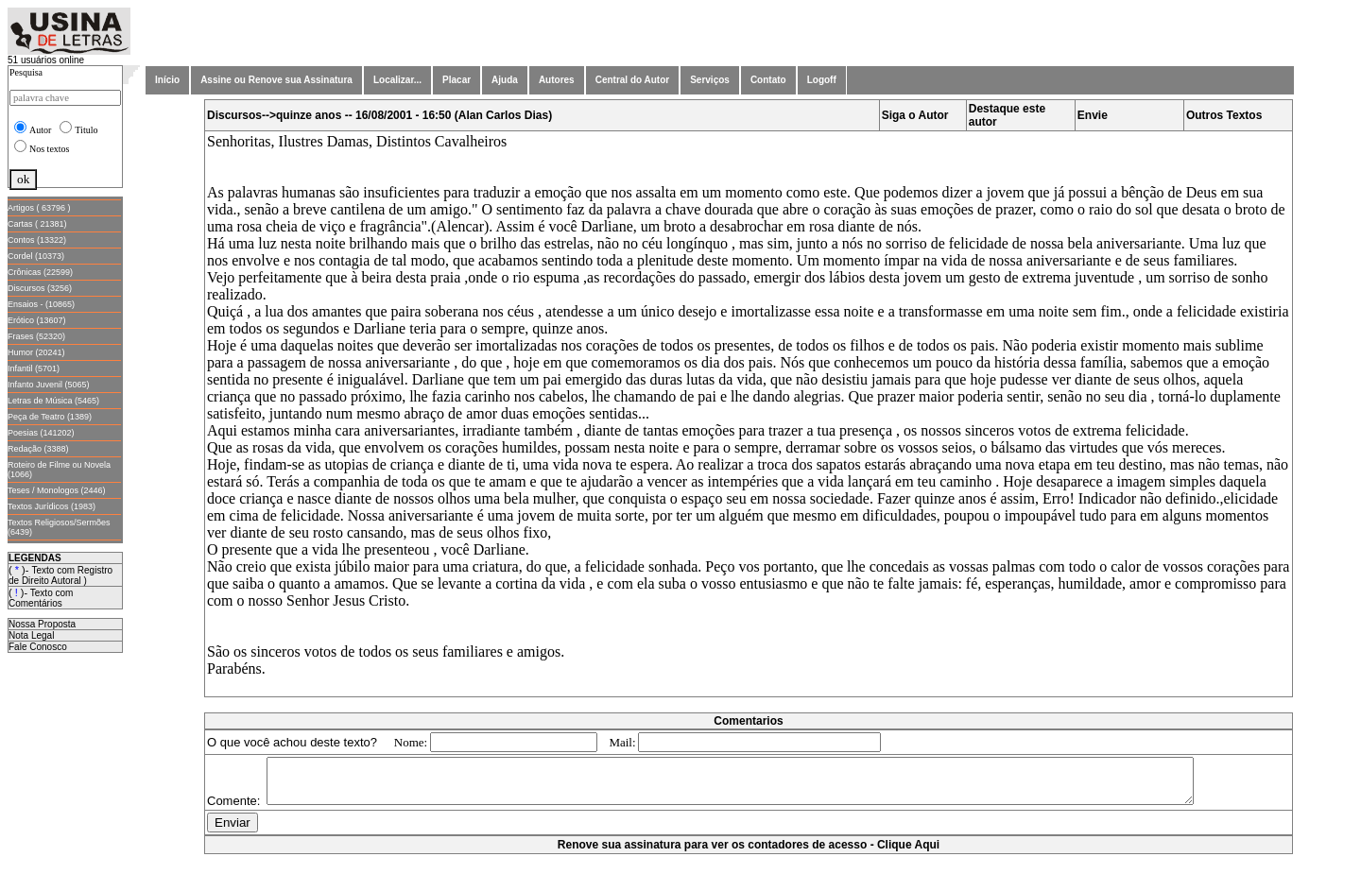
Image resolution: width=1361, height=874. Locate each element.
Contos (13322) (37, 240)
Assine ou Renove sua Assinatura (276, 80)
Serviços (710, 80)
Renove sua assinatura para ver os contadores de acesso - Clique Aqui (748, 864)
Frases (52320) (36, 336)
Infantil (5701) (34, 368)
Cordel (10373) (36, 256)
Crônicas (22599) (40, 272)
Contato (768, 80)
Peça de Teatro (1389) (50, 416)
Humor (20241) (36, 352)
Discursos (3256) (40, 288)
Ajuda (504, 80)
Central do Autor (632, 80)
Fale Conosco (38, 647)
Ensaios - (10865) (41, 304)
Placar (456, 80)
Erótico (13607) (37, 320)
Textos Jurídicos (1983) (51, 506)
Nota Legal (31, 635)
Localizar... (397, 80)
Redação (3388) (38, 449)
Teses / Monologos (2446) (57, 490)
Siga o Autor (915, 115)
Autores (557, 80)
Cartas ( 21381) (37, 224)
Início (167, 80)
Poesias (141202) (41, 432)
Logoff (821, 80)
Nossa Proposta (42, 624)
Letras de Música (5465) (53, 400)
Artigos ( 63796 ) (39, 208)
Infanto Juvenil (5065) (49, 384)
